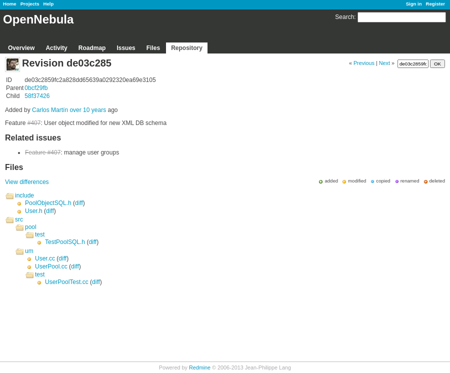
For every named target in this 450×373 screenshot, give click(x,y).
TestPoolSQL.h (65, 242)
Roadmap (92, 48)
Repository (186, 48)
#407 (34, 123)
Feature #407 (42, 152)
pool (30, 227)
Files (153, 48)
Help (49, 3)
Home (9, 3)
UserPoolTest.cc (66, 282)
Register (435, 3)
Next (384, 63)
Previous (364, 63)
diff (79, 203)
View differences (27, 182)
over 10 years (88, 110)
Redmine (199, 367)
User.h (33, 211)
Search (344, 17)
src (19, 219)
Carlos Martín (50, 110)
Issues (125, 48)
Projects (30, 3)
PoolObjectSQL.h (48, 203)
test (39, 234)
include (24, 195)
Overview (21, 48)
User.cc (45, 258)
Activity (56, 48)
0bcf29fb (36, 88)
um (29, 251)
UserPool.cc (51, 266)
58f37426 (37, 96)
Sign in (414, 3)
